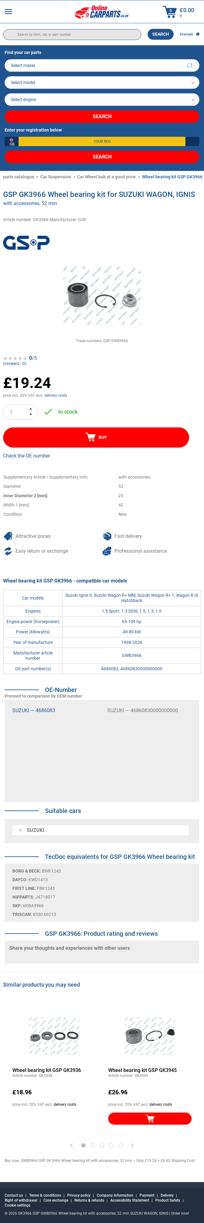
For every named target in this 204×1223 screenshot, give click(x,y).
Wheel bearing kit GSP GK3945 (142, 1070)
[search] (72, 34)
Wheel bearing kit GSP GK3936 (46, 1070)
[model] (102, 82)
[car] (102, 99)
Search (160, 34)
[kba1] (102, 141)
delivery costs (55, 395)
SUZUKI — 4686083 (33, 710)
